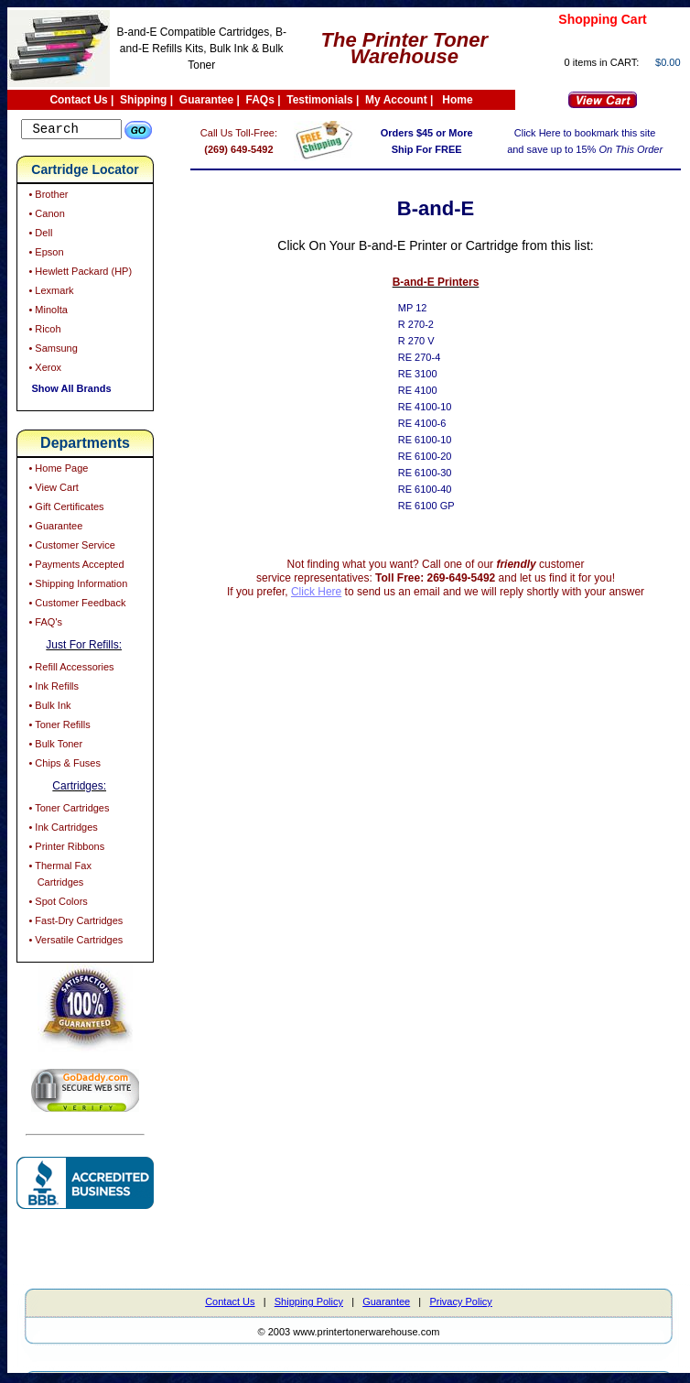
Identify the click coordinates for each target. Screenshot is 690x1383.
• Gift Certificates (64, 509)
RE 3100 (430, 373)
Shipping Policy (309, 1304)
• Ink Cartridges (61, 829)
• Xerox (43, 370)
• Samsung (51, 350)
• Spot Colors (56, 903)
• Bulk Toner (54, 746)
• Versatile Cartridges (74, 942)
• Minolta (46, 312)
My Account (396, 99)
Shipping (143, 99)
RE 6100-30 (438, 472)
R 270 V (429, 340)
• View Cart (52, 490)
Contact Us (78, 99)
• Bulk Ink (48, 707)
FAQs (260, 99)
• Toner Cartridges (67, 810)
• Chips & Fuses (63, 765)
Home (457, 99)
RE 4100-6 (435, 423)
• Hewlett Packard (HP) (79, 273)
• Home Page (57, 470)
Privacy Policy (460, 1304)
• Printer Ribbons (65, 849)
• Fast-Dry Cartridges (74, 923)
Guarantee (206, 99)
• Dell (39, 235)
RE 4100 (430, 390)
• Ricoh (43, 331)
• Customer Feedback (75, 605)
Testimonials (319, 99)
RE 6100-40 (438, 489)
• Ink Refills (52, 688)
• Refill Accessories (69, 669)
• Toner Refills (58, 727)
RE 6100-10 (438, 439)
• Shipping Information (76, 586)
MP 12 (425, 307)
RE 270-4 (432, 357)
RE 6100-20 (438, 456)
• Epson (44, 254)
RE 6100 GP (439, 505)
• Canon (45, 216)
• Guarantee (54, 528)
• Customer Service (70, 547)
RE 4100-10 (438, 406)
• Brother (47, 196)
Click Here (329, 591)
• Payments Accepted (75, 566)
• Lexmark (49, 293)
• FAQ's (44, 624)
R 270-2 (429, 324)
